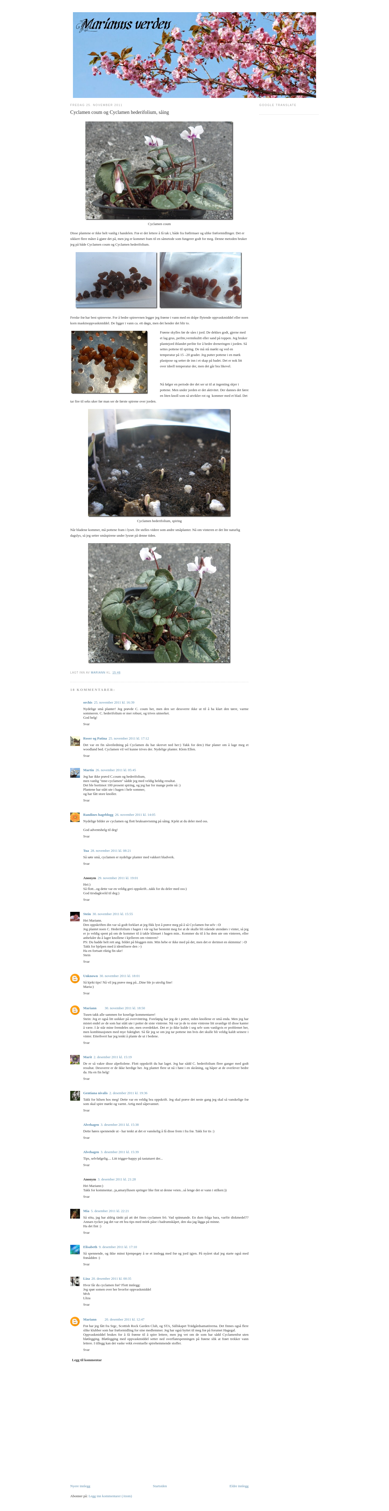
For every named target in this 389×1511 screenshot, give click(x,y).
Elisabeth (90, 1247)
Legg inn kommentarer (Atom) (110, 1496)
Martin (88, 770)
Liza (86, 1278)
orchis (87, 702)
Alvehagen (91, 1125)
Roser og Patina (95, 738)
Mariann (89, 1008)
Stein (87, 914)
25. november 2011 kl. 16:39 (114, 702)
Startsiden (160, 1486)
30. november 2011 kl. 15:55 (112, 914)
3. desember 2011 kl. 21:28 (117, 1179)
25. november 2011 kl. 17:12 (129, 738)
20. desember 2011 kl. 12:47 (125, 1319)
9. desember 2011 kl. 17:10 (118, 1247)
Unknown (90, 976)
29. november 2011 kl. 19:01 (118, 878)
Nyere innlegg (80, 1486)
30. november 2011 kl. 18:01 (119, 976)
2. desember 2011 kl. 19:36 (128, 1093)
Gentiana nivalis (95, 1093)
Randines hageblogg (98, 815)
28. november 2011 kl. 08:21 (110, 851)
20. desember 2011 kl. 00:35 (112, 1278)
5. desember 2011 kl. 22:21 (110, 1211)
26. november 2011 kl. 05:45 (116, 770)
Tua (86, 851)
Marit (87, 1057)
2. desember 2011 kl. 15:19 (112, 1057)
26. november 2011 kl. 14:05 (135, 815)
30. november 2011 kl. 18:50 (125, 1008)
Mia (86, 1211)
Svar (86, 724)
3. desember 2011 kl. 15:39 (120, 1152)
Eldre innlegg (239, 1486)
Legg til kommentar (87, 1360)
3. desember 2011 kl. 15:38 (120, 1125)
